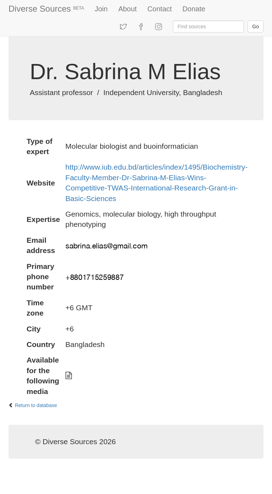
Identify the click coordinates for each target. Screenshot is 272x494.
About (127, 9)
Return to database (36, 405)
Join (101, 9)
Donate (193, 9)
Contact (159, 9)
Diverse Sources (46, 8)
